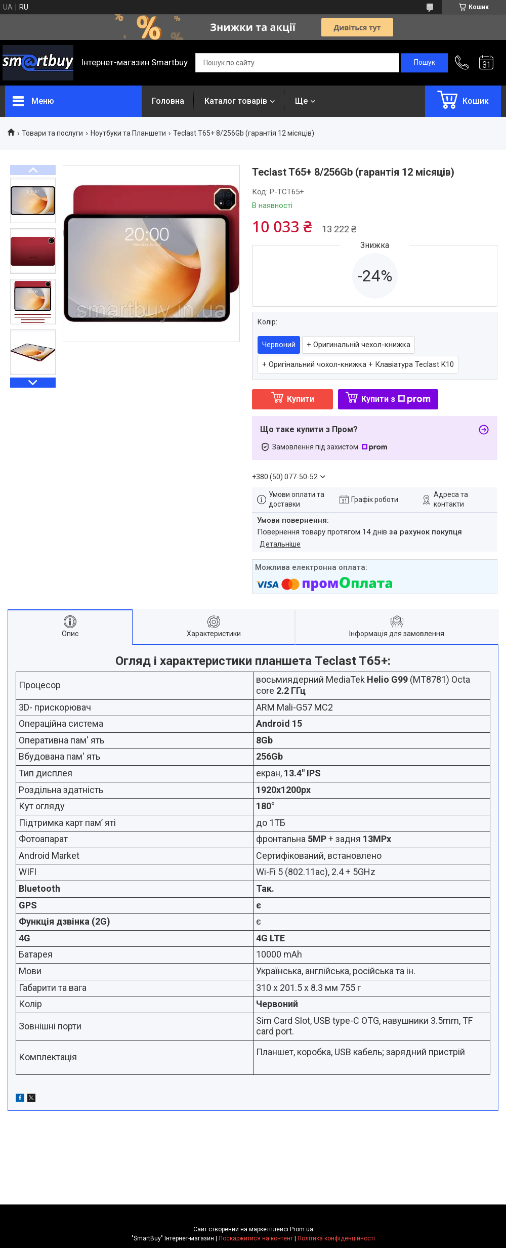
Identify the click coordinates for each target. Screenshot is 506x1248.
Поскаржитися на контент (256, 1238)
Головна (168, 101)
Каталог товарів (235, 101)
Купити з (396, 399)
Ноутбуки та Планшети (128, 133)
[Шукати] (424, 62)
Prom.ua (301, 1229)
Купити (300, 399)
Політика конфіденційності (336, 1238)
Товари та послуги (52, 133)
